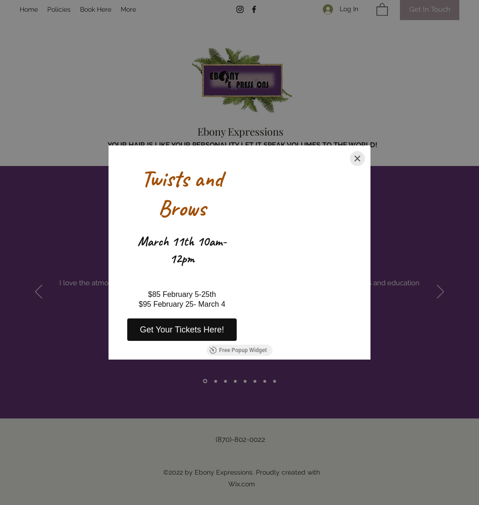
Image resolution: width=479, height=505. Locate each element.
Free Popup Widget (238, 350)
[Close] (357, 158)
